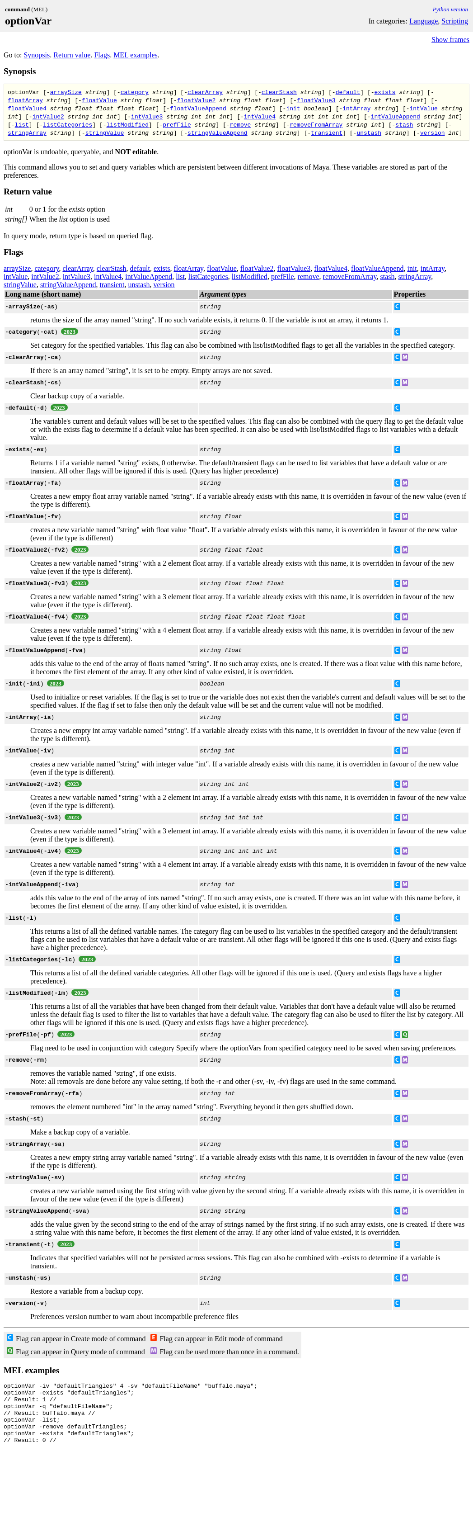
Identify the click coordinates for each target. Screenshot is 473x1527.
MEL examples (135, 55)
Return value (71, 55)
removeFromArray (316, 124)
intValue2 (48, 116)
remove (240, 124)
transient (326, 132)
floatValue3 (316, 100)
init (293, 108)
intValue (423, 108)
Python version (450, 9)
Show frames (450, 39)
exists (384, 92)
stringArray (27, 132)
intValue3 (147, 116)
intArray (356, 108)
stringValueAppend (217, 132)
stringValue (104, 132)
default (348, 92)
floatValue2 (196, 100)
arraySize (66, 92)
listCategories (67, 124)
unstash (368, 132)
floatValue (99, 100)
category (135, 92)
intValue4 (260, 116)
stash (404, 124)
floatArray (25, 100)
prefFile (177, 124)
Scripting (454, 21)
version (432, 132)
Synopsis (36, 55)
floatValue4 (27, 108)
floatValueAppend (198, 108)
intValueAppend (395, 116)
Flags (102, 55)
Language (423, 21)
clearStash (279, 92)
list (22, 124)
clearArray (205, 92)
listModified (127, 124)
